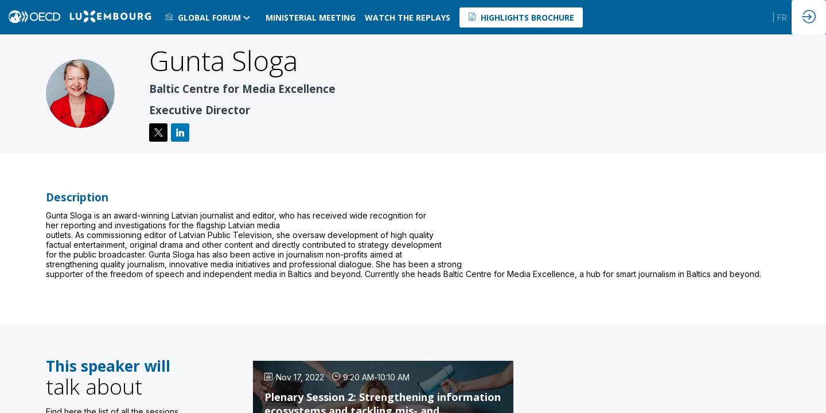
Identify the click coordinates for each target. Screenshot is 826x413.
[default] (407, 17)
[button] (521, 17)
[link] (210, 17)
